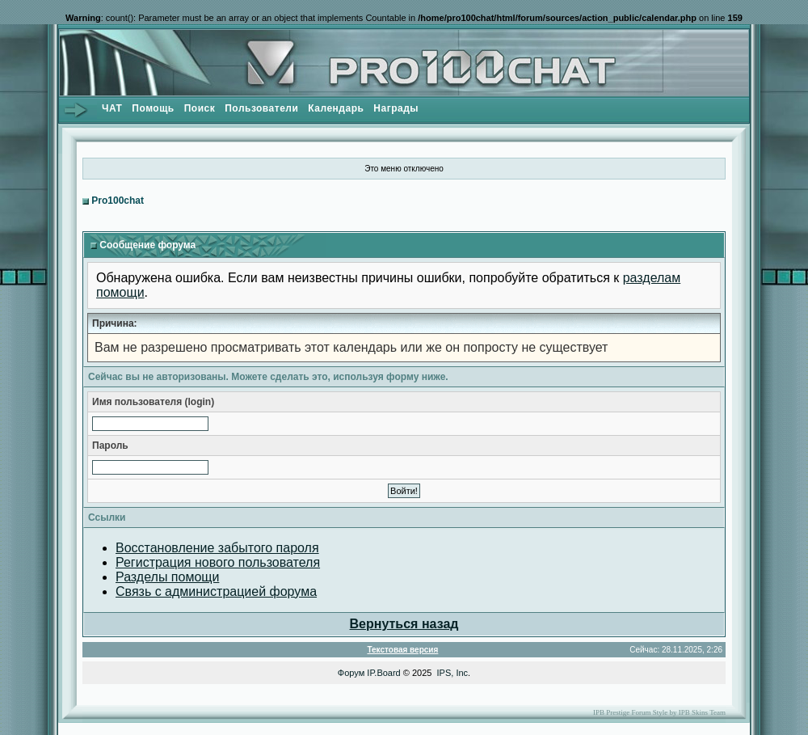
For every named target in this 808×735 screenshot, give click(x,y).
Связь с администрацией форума (216, 591)
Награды (396, 108)
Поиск (200, 108)
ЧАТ (112, 108)
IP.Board (383, 673)
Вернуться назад (404, 624)
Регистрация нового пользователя (218, 562)
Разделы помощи (167, 577)
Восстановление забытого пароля (217, 548)
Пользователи (261, 108)
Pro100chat (117, 200)
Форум (351, 673)
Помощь (153, 108)
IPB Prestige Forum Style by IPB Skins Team (659, 712)
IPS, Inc (453, 673)
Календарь (336, 108)
